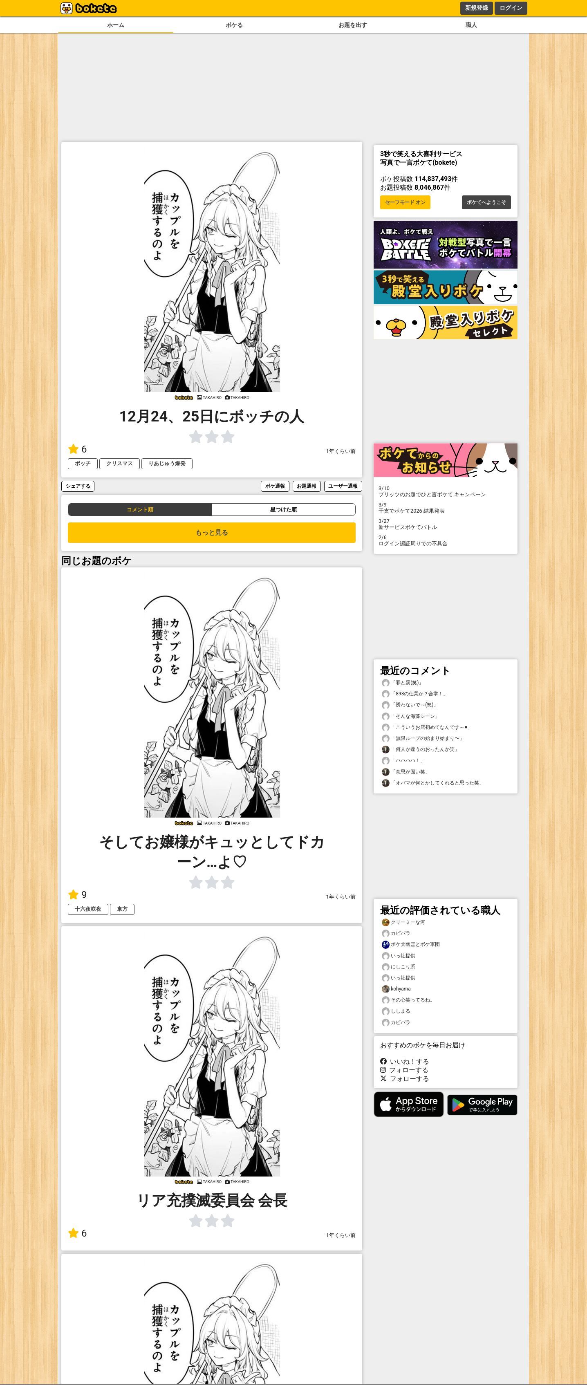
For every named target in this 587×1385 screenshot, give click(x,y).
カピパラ (396, 933)
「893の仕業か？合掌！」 (415, 694)
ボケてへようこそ (486, 202)
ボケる (234, 25)
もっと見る (211, 532)
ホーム (115, 25)
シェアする (78, 486)
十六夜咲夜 (88, 909)
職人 (471, 25)
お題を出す (352, 25)
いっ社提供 (398, 956)
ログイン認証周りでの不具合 (446, 540)
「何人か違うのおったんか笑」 (420, 749)
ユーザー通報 (343, 486)
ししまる (396, 1011)
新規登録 (476, 7)
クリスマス (119, 463)
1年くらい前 (341, 451)
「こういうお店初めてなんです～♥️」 (427, 727)
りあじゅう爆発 (167, 463)
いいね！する (404, 1061)
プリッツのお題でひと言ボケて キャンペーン (446, 491)
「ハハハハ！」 (403, 760)
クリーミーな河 (403, 922)
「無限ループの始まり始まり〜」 (423, 738)
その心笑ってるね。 (408, 1000)
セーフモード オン (405, 202)
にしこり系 (398, 967)
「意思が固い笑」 (406, 772)
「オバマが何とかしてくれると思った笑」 (433, 783)
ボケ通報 (275, 486)
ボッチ (83, 463)
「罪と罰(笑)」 (402, 683)
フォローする (404, 1070)
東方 (122, 909)
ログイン (511, 7)
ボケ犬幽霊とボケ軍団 (411, 944)
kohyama (396, 989)
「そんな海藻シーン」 (411, 716)
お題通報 (306, 486)
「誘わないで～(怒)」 (410, 705)
